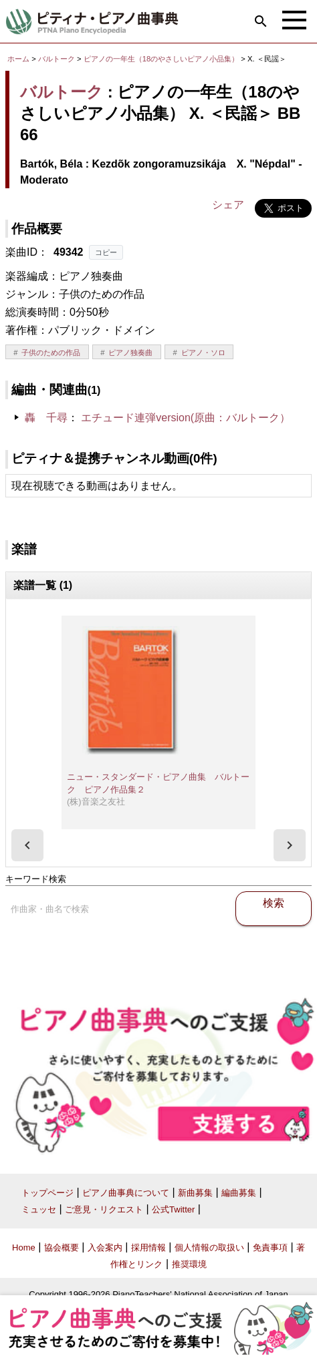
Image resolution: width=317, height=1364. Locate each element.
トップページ (47, 1193)
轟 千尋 (46, 417)
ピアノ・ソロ (203, 353)
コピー (106, 252)
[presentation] (27, 845)
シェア (228, 204)
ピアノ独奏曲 (130, 353)
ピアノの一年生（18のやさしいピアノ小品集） (162, 59)
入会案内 (105, 1247)
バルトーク (56, 59)
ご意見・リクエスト (104, 1209)
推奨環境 (189, 1264)
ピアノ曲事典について (125, 1193)
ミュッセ (38, 1209)
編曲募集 (238, 1193)
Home (23, 1247)
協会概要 (61, 1247)
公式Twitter (173, 1209)
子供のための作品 (50, 353)
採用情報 (148, 1247)
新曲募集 (195, 1193)
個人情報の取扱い (209, 1247)
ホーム (18, 59)
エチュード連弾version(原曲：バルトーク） (185, 417)
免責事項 (270, 1247)
